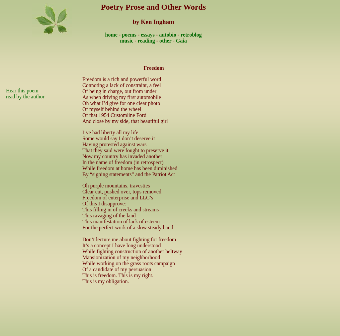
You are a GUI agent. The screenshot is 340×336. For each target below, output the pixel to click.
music (126, 41)
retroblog (191, 35)
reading (146, 41)
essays (148, 35)
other (165, 41)
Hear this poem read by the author (25, 93)
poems (129, 35)
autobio (167, 35)
